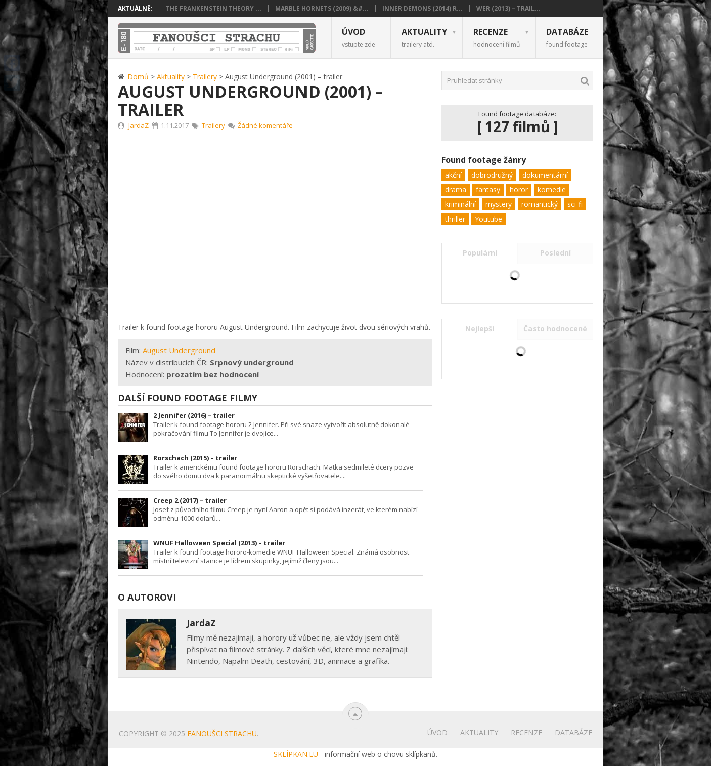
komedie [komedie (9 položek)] (552, 189)
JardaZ (138, 125)
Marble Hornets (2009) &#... (322, 8)
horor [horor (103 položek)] (519, 189)
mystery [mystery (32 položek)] (498, 204)
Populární (480, 253)
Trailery (213, 125)
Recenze (496, 37)
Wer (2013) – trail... (508, 8)
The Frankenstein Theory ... (213, 8)
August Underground (179, 350)
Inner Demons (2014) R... (422, 8)
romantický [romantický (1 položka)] (539, 204)
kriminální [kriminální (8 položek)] (460, 204)
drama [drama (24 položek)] (455, 189)
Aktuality (424, 37)
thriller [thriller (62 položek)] (455, 219)
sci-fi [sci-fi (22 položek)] (575, 204)
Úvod (358, 37)
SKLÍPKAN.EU (296, 754)
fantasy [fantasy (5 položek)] (488, 189)
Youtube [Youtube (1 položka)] (488, 219)
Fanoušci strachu (222, 733)
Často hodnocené (555, 328)
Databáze (567, 37)
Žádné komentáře (265, 125)
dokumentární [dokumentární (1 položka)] (545, 175)
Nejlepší (479, 328)
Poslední (555, 253)
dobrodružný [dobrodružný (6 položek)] (492, 175)
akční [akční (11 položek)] (453, 175)
